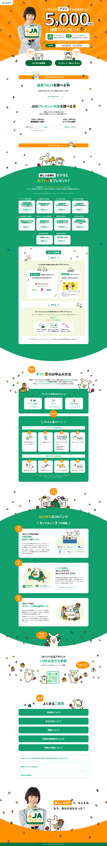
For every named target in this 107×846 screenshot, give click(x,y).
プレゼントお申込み (33, 407)
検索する (46, 127)
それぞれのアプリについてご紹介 (66, 587)
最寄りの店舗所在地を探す (53, 96)
